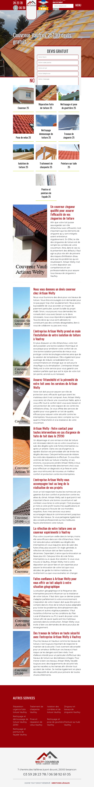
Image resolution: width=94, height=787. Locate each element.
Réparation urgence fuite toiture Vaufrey (20, 709)
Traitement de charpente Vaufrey (36, 709)
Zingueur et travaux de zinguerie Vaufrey (72, 709)
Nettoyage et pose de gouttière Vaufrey (55, 722)
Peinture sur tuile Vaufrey (72, 723)
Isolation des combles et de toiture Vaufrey (54, 709)
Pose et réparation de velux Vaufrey (36, 722)
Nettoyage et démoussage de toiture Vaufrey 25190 (20, 720)
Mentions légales (61, 783)
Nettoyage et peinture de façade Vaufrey (20, 732)
